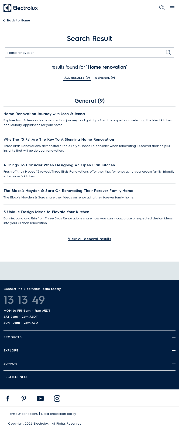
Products (12, 337)
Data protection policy (58, 414)
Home (18, 20)
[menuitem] (8, 399)
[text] (89, 53)
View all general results (89, 239)
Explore (10, 350)
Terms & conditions (23, 414)
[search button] (168, 53)
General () (105, 78)
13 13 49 (24, 300)
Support (11, 364)
